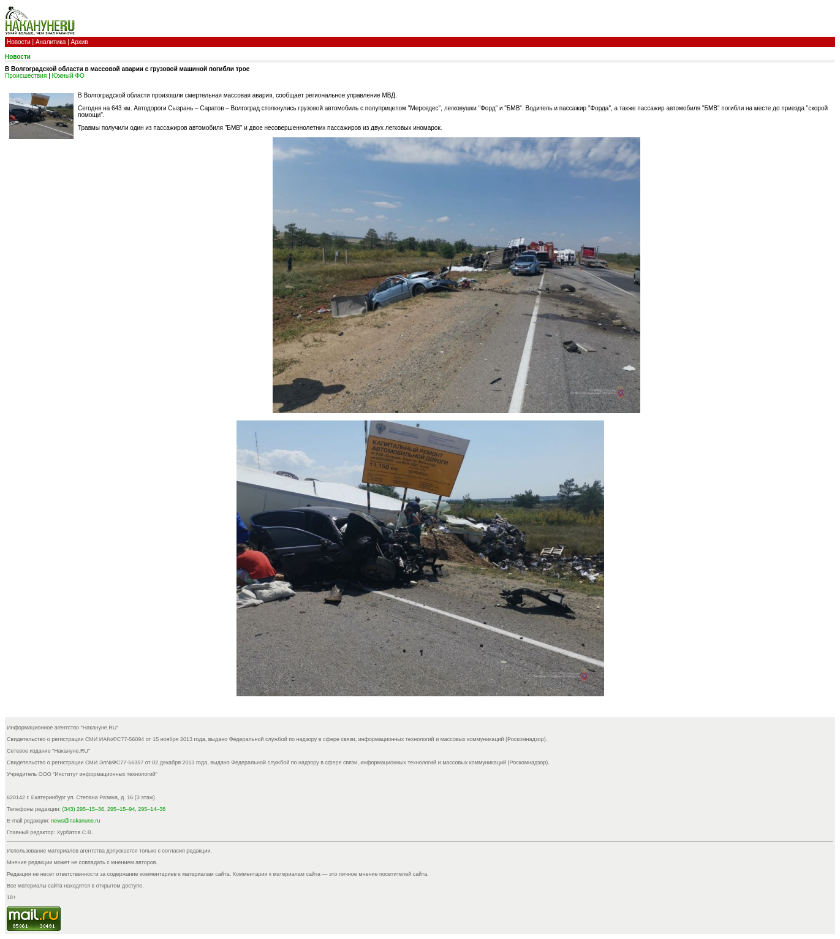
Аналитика (51, 42)
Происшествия (26, 75)
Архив (79, 42)
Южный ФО (68, 75)
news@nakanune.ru (75, 821)
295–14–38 (151, 809)
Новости (19, 42)
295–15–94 (121, 809)
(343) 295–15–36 (83, 809)
